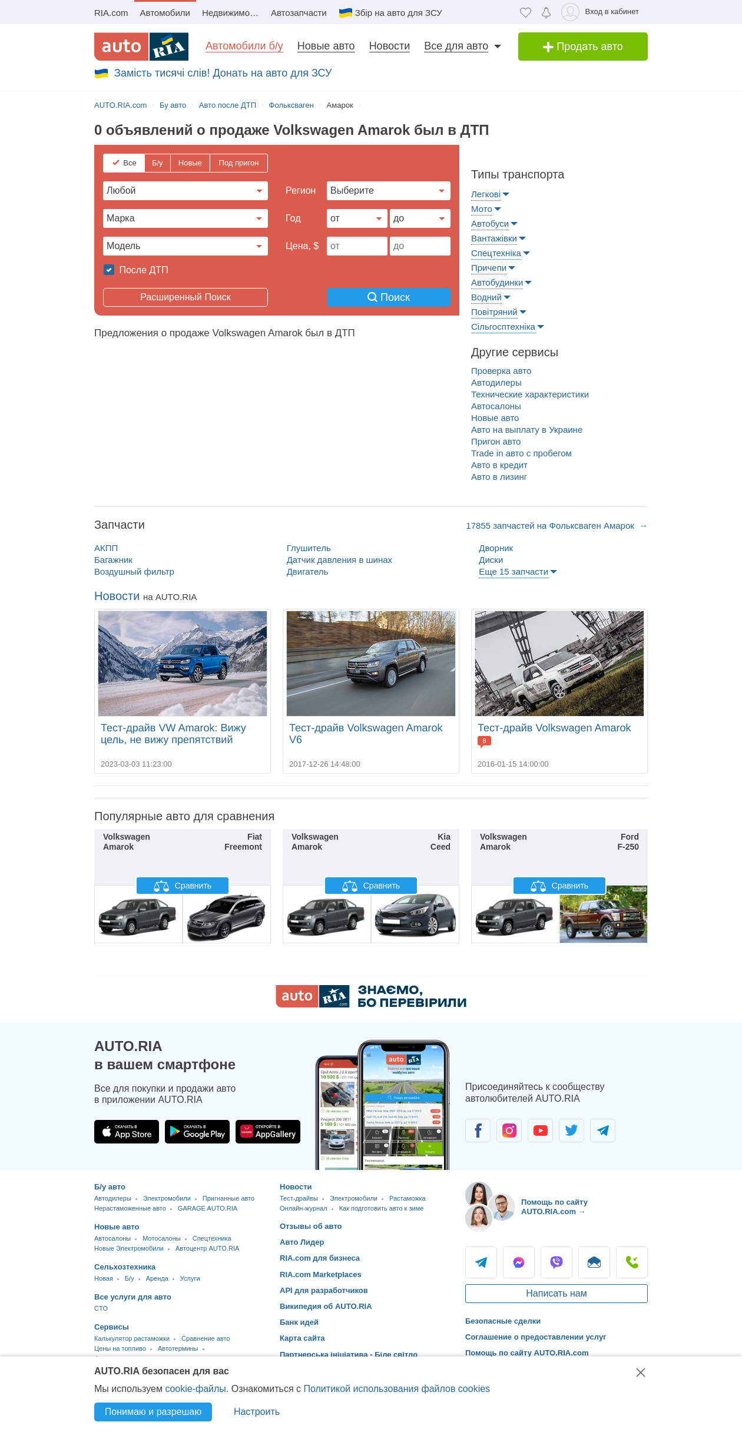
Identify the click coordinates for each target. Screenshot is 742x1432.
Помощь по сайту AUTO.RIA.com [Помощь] (527, 1352)
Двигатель (308, 571)
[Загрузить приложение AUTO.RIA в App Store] (126, 1131)
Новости (389, 46)
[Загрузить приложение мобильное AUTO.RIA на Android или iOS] (382, 1105)
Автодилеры (496, 382)
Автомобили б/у (244, 46)
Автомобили (165, 13)
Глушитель (309, 548)
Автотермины (178, 1348)
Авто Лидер (302, 1242)
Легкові (486, 194)
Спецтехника (212, 1238)
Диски (491, 560)
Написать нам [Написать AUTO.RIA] (556, 1293)
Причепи (488, 268)
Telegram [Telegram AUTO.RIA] (481, 1262)
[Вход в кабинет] (602, 12)
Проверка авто (501, 371)
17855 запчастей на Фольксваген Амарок (551, 526)
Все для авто (456, 46)
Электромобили (167, 1198)
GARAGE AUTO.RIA (207, 1208)
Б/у (157, 162)
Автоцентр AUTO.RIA (207, 1248)
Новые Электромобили (129, 1248)
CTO (101, 1308)
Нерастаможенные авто (130, 1208)
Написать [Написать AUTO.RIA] (594, 1262)
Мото (481, 209)
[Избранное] (525, 12)
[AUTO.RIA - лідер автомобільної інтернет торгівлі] (141, 46)
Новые (190, 162)
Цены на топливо (120, 1348)
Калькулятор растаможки (132, 1338)
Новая (103, 1278)
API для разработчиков (324, 1290)
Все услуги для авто (132, 1296)
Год (293, 218)
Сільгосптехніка (503, 326)
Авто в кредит (499, 465)
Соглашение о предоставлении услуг (536, 1336)
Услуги (190, 1278)
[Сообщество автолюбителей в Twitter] (571, 1130)
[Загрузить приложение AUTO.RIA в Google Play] (197, 1131)
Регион (301, 190)
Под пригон (239, 162)
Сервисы (111, 1326)
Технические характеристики (530, 394)
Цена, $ (302, 246)
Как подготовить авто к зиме (381, 1208)
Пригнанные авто (228, 1198)
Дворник (496, 548)
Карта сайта (302, 1338)
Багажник (113, 560)
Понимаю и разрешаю (153, 1412)
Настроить (257, 1412)
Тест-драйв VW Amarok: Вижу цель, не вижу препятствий (173, 733)
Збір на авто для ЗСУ (398, 13)
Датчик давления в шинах (339, 560)
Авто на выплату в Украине (526, 430)
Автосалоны (496, 406)
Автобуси (490, 223)
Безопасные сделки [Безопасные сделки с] (503, 1321)
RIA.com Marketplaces (321, 1274)
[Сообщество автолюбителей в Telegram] (602, 1130)
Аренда (157, 1278)
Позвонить (632, 1262)
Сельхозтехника (124, 1266)
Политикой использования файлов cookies (396, 1389)
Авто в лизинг (499, 477)
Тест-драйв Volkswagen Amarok (554, 728)
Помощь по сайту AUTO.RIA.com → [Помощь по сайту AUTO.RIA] (554, 1207)
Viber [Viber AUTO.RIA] (556, 1262)
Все (129, 162)
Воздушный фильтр (134, 571)
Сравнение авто (205, 1338)
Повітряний (494, 312)
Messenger (519, 1262)
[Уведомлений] (546, 12)
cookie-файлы (195, 1389)
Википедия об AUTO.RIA (326, 1306)
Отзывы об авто (311, 1226)
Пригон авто (496, 441)
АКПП (106, 548)
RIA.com (111, 13)
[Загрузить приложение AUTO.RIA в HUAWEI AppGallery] (268, 1131)
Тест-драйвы (299, 1198)
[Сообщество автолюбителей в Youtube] (540, 1130)
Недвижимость (232, 13)
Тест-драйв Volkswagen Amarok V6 (365, 733)
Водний (486, 297)
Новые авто (326, 46)
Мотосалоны (161, 1238)
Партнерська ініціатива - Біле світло (349, 1354)
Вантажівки (494, 238)
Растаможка (407, 1198)
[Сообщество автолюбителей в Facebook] (478, 1130)
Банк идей (299, 1322)
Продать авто (583, 46)
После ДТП (142, 270)
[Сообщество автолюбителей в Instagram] (509, 1130)
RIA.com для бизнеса (320, 1258)
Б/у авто (109, 1186)
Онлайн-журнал (303, 1208)
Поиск (388, 297)
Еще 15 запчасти (513, 571)
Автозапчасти (299, 13)
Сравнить (182, 886)
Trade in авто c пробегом (521, 453)
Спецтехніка (496, 253)
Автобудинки (497, 282)
